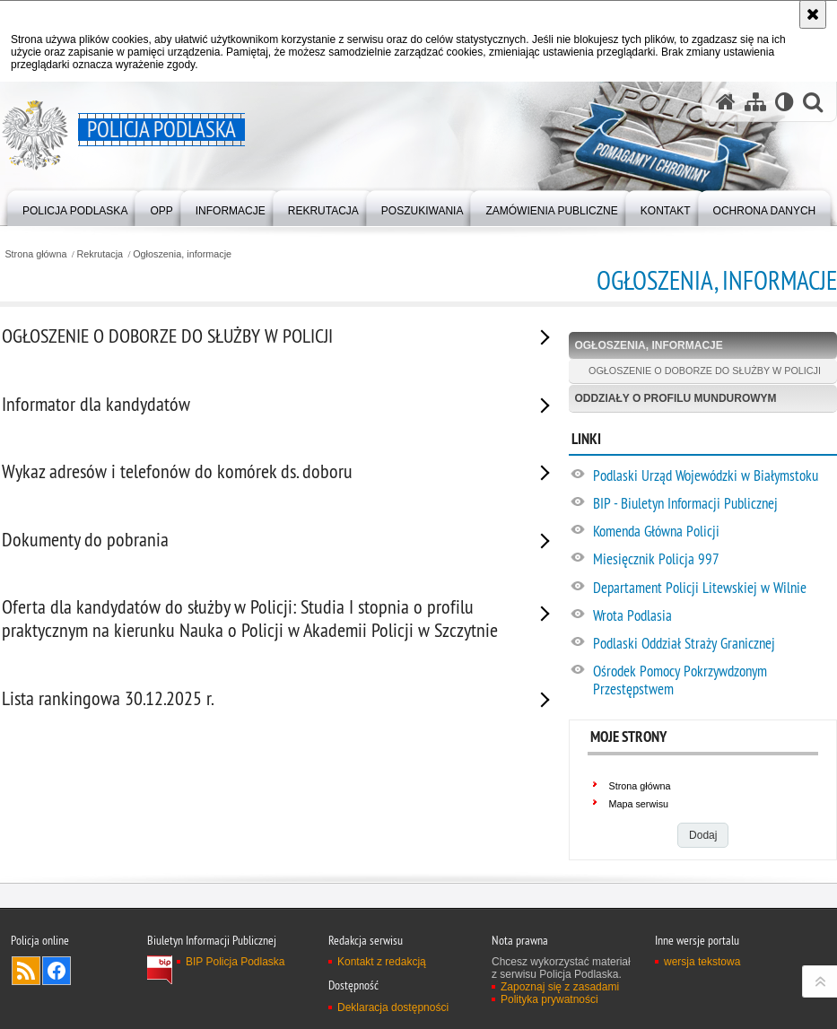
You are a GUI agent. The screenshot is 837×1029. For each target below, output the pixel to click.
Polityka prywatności (549, 999)
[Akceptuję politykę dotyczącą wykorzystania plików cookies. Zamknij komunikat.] (812, 14)
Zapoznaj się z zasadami (560, 987)
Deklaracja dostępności (393, 1007)
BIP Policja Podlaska (235, 961)
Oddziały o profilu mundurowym (675, 398)
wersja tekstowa (702, 961)
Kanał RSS (26, 970)
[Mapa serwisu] (755, 102)
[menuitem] (75, 206)
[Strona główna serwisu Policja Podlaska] (726, 102)
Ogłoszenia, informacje (182, 254)
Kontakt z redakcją (381, 961)
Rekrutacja (100, 254)
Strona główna (35, 254)
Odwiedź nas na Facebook (56, 970)
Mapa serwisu (638, 803)
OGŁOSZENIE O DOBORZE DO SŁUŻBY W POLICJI (705, 370)
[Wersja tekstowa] (784, 102)
